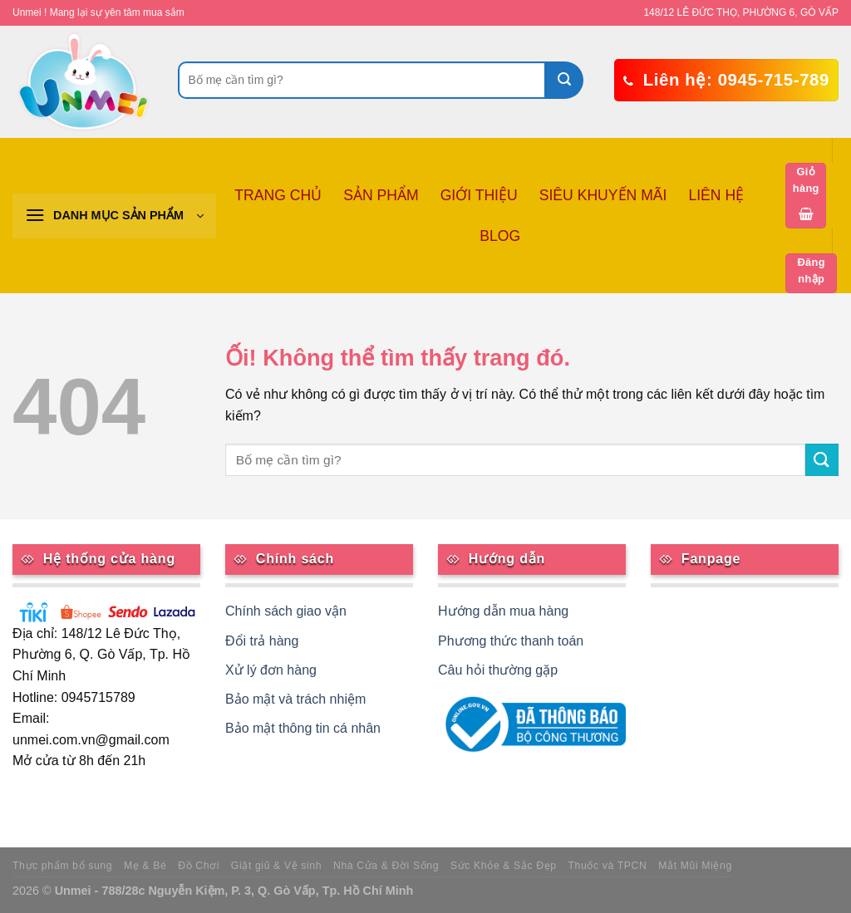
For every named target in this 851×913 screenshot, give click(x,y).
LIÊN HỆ (716, 195)
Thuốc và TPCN (607, 865)
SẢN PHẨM (380, 195)
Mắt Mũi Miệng (695, 865)
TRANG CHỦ (278, 195)
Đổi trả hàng (261, 641)
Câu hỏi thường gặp (498, 670)
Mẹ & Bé (145, 865)
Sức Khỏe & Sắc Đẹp (503, 865)
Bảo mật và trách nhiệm (295, 699)
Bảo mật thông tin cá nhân (303, 728)
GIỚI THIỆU (479, 195)
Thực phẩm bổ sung (62, 865)
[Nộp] (564, 80)
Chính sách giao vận (286, 611)
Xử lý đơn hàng (271, 670)
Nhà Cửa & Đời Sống (386, 865)
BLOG (500, 236)
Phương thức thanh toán (510, 641)
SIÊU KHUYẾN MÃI (603, 195)
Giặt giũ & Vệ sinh (276, 865)
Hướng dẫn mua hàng (503, 611)
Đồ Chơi (198, 865)
